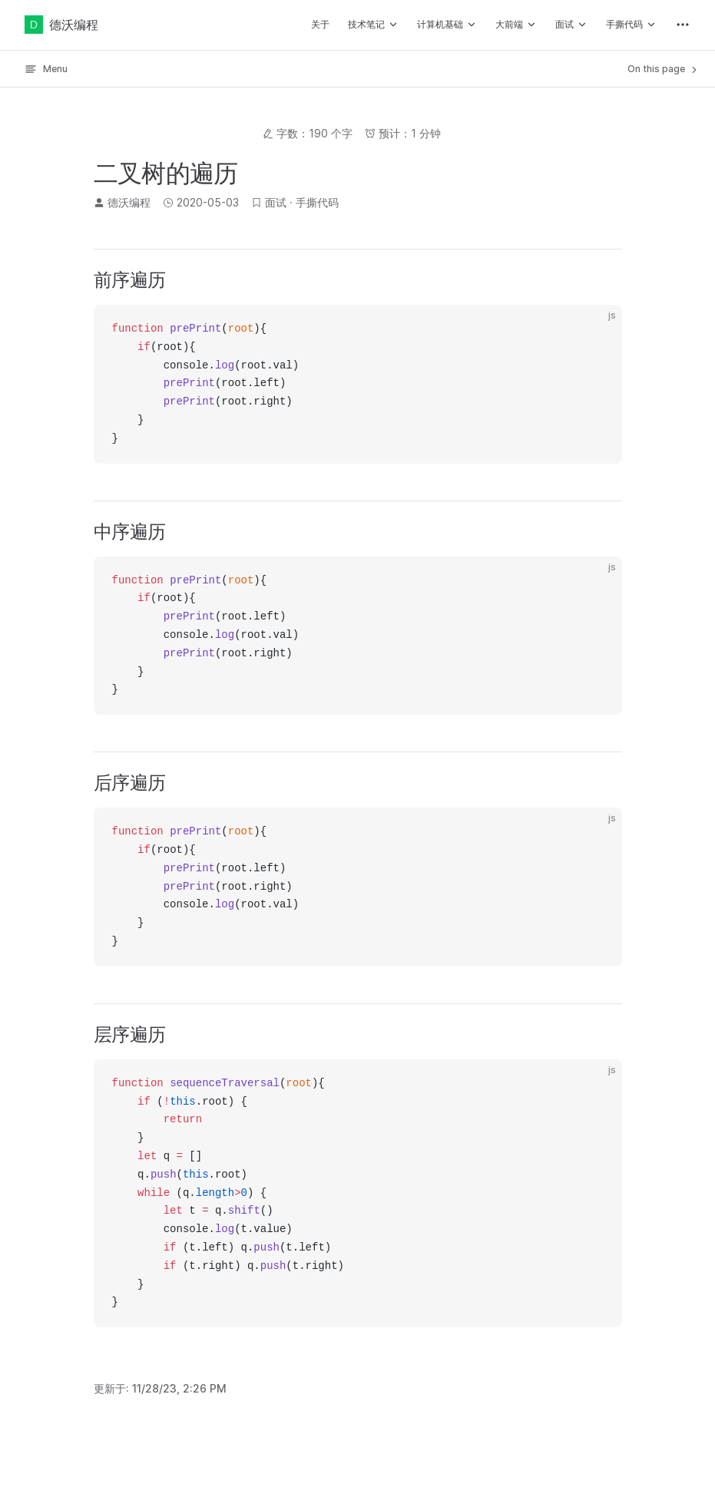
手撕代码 (317, 202)
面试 (275, 202)
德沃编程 (61, 24)
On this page (663, 69)
